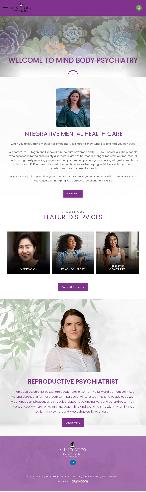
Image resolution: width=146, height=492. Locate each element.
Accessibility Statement (81, 477)
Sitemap (113, 477)
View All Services (73, 287)
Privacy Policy (101, 477)
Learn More (72, 194)
